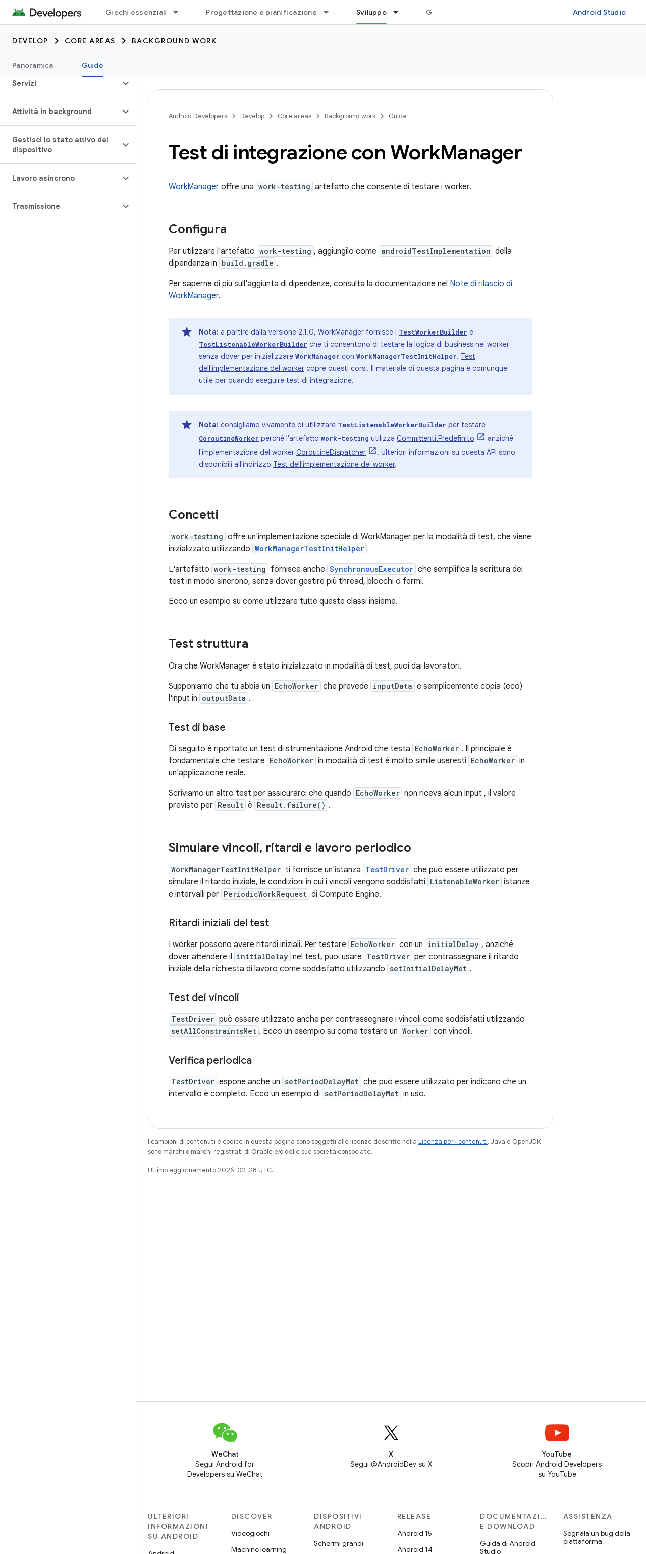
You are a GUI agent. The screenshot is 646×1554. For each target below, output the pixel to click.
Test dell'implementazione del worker (334, 464)
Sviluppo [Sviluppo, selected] (371, 12)
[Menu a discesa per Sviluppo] (400, 12)
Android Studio (599, 12)
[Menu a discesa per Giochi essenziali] (180, 12)
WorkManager (194, 187)
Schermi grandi (338, 1543)
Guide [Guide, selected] (92, 65)
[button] (60, 83)
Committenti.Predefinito (435, 438)
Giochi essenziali (136, 12)
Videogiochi (250, 1533)
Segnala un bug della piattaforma (596, 1537)
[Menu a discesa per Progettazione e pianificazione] (330, 12)
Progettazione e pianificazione (261, 12)
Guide (398, 116)
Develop (30, 40)
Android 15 (414, 1533)
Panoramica (32, 65)
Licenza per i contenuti (453, 1141)
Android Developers (198, 116)
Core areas (90, 40)
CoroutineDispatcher (331, 452)
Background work (174, 40)
